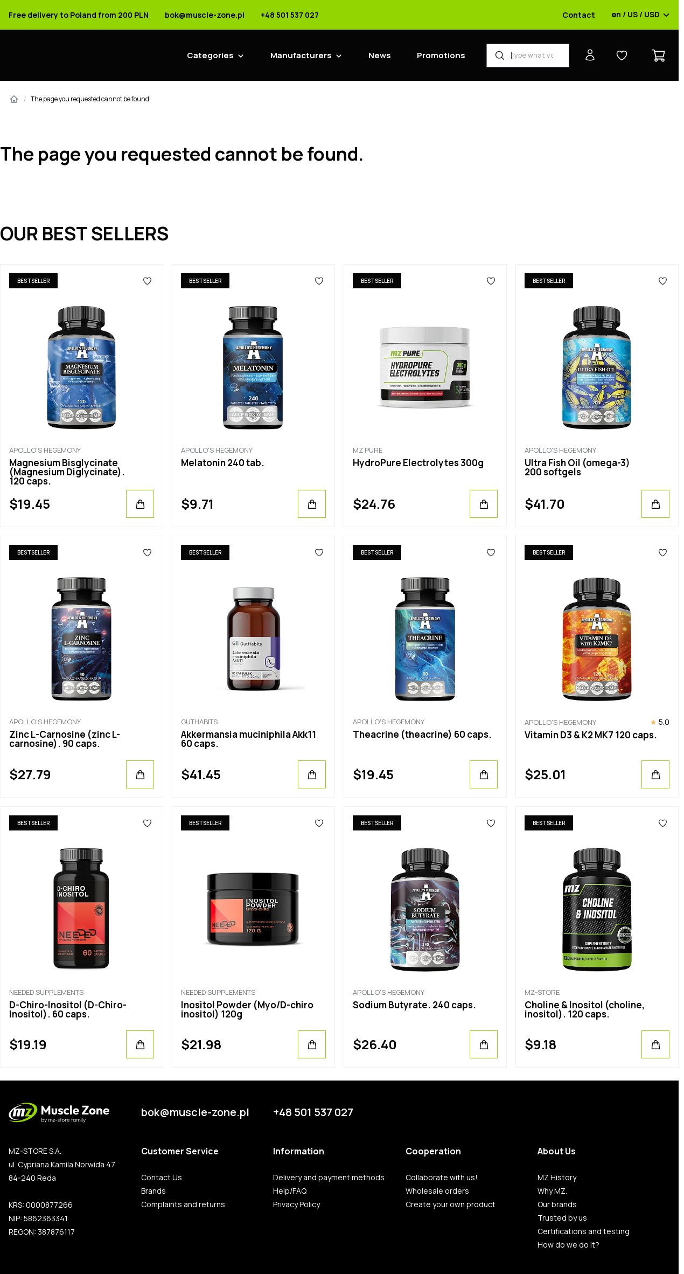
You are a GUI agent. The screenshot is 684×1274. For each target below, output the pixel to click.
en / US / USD (640, 15)
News (379, 55)
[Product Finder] (527, 55)
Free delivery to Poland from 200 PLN (79, 15)
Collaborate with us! (442, 1177)
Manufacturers (301, 55)
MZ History (557, 1177)
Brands (153, 1191)
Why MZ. (552, 1191)
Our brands (557, 1204)
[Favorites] (147, 280)
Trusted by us (562, 1218)
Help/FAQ (289, 1191)
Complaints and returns (183, 1204)
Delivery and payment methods (329, 1177)
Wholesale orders (437, 1191)
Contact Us (161, 1177)
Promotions (441, 55)
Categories (210, 55)
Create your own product (450, 1204)
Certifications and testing (584, 1231)
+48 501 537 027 (290, 15)
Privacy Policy (296, 1204)
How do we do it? (568, 1245)
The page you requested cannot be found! (91, 98)
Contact (578, 15)
